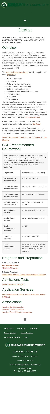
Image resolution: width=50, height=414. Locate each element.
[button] (25, 20)
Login (26, 337)
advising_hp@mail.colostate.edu (27, 364)
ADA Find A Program (10, 268)
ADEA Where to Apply (10, 265)
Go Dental (37, 124)
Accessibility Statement (12, 337)
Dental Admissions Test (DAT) (13, 284)
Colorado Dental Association (13, 309)
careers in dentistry (32, 117)
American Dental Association (16, 72)
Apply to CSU (8, 328)
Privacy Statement (27, 333)
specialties (11, 75)
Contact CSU (21, 328)
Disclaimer (33, 328)
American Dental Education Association (17, 312)
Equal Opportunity (10, 333)
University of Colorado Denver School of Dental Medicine (24, 275)
